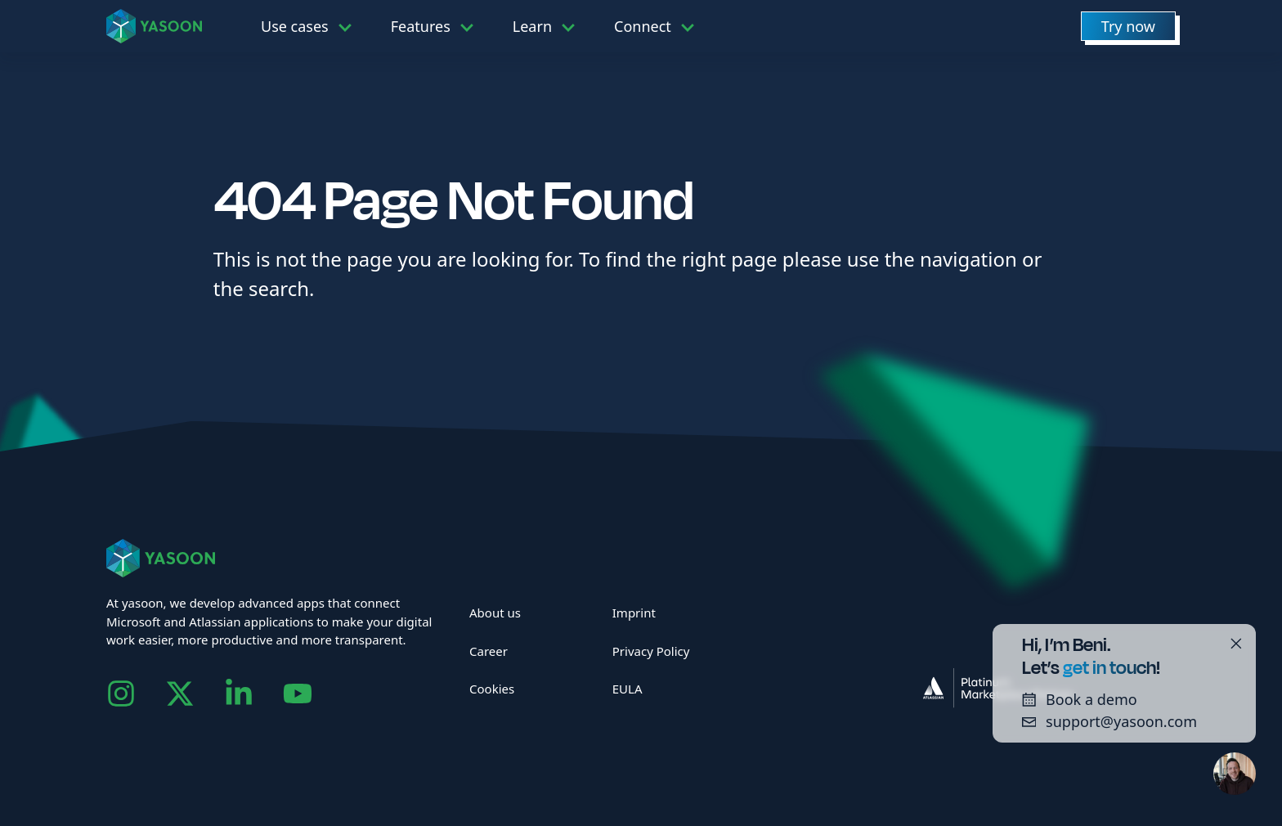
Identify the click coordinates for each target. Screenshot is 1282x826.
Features (420, 26)
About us (495, 612)
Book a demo (1074, 699)
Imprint (634, 612)
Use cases (295, 26)
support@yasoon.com (1103, 721)
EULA (627, 688)
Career (488, 651)
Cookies (491, 688)
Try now (1128, 26)
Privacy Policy (651, 651)
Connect (642, 26)
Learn (532, 26)
